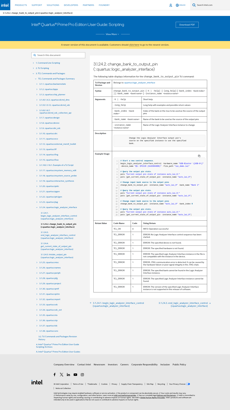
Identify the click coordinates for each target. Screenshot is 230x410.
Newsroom (99, 364)
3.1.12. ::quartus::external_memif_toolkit (57, 144)
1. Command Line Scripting (48, 63)
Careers (124, 364)
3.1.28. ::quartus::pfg (48, 278)
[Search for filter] (58, 55)
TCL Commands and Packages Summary (56, 78)
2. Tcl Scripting (42, 68)
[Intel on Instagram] (82, 375)
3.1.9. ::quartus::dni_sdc (49, 128)
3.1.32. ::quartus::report (49, 299)
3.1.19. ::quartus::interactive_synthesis (56, 181)
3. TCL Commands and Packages (50, 73)
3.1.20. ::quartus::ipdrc (49, 186)
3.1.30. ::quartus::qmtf (49, 289)
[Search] (194, 5)
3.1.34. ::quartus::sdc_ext (50, 310)
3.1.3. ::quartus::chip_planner (52, 94)
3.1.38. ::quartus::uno (48, 331)
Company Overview (64, 364)
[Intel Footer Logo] (37, 382)
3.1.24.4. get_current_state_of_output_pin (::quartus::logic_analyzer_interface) (57, 246)
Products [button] (21, 5)
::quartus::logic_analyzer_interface (139, 82)
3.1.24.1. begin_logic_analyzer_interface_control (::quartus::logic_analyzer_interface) (59, 216)
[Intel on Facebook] (55, 375)
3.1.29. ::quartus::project (50, 283)
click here (134, 44)
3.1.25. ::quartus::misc (49, 262)
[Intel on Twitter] (61, 375)
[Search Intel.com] (213, 5)
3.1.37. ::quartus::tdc (48, 325)
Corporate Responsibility (144, 364)
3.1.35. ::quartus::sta (48, 315)
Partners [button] (88, 5)
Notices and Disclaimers (166, 395)
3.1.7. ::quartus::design (49, 117)
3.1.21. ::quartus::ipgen (49, 191)
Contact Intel (84, 364)
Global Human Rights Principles (152, 397)
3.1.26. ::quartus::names (50, 267)
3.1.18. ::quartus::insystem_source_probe (58, 175)
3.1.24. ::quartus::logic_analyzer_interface (58, 207)
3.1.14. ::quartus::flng (48, 154)
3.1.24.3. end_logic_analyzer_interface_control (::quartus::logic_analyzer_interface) (58, 235)
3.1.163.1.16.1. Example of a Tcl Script (56, 165)
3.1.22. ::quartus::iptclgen (50, 197)
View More (113, 34)
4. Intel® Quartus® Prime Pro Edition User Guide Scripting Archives (57, 345)
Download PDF (187, 24)
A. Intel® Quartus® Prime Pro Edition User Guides (58, 352)
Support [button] (37, 5)
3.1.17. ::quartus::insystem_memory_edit (57, 170)
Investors (112, 364)
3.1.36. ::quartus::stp (48, 320)
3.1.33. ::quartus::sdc (48, 304)
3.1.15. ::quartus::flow (49, 160)
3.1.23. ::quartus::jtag (48, 202)
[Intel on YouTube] (75, 375)
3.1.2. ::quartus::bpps (48, 89)
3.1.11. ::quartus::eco (48, 139)
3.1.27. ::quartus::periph (49, 273)
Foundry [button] (104, 5)
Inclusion (165, 364)
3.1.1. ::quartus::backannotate (52, 84)
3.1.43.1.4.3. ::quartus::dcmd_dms (54, 100)
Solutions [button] (53, 5)
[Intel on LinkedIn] (68, 375)
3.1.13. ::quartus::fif (47, 149)
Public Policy (179, 364)
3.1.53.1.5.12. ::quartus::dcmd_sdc (54, 105)
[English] (180, 5)
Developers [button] (71, 5)
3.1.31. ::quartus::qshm (49, 294)
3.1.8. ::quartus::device (49, 123)
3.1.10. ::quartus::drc (48, 133)
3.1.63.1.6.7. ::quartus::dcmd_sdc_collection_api (55, 111)
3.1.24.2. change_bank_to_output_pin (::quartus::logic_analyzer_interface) (58, 225)
